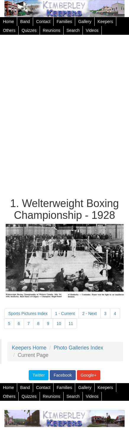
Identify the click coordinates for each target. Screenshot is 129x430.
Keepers (105, 21)
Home (8, 21)
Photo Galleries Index (78, 348)
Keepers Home (29, 348)
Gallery (84, 21)
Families (64, 21)
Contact (43, 21)
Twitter (39, 375)
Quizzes (29, 30)
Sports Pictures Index (28, 313)
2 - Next (89, 313)
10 (59, 323)
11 (71, 323)
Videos (92, 30)
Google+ (88, 375)
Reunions (51, 30)
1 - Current (65, 313)
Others (9, 30)
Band (25, 21)
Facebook (63, 375)
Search (73, 30)
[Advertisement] (64, 117)
